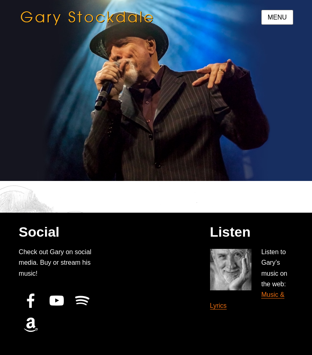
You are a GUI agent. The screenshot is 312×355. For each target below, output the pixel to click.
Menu (277, 17)
